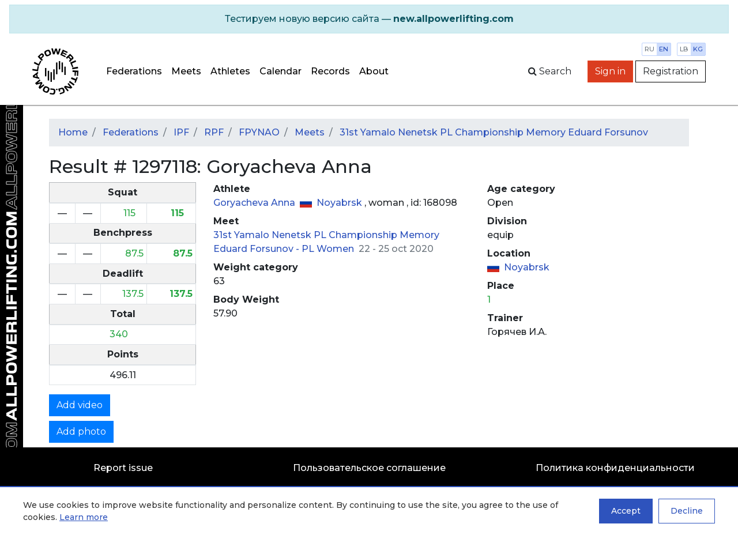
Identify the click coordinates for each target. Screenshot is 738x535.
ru (649, 49)
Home (73, 132)
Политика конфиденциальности (615, 467)
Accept (626, 511)
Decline (687, 511)
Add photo (81, 431)
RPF (214, 132)
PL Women (329, 248)
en (663, 49)
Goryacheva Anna (255, 202)
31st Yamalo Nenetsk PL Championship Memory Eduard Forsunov (494, 132)
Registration (670, 71)
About (374, 71)
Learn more (83, 517)
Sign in (610, 71)
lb (684, 49)
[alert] (369, 19)
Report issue (123, 467)
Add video (80, 405)
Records (330, 71)
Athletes (230, 71)
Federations (134, 71)
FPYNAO (259, 132)
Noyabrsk (340, 202)
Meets (186, 71)
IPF (181, 132)
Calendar (280, 71)
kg (698, 49)
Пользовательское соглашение (369, 467)
